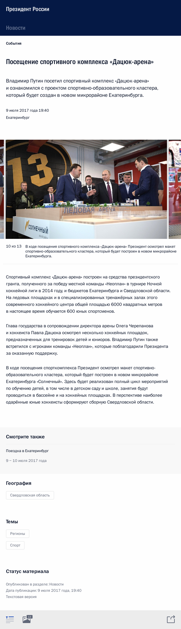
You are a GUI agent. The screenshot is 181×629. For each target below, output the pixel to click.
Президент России (27, 9)
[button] (166, 189)
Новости (15, 27)
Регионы (17, 533)
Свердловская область (30, 495)
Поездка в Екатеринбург (27, 451)
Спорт (15, 545)
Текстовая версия (21, 597)
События (14, 43)
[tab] (9, 619)
